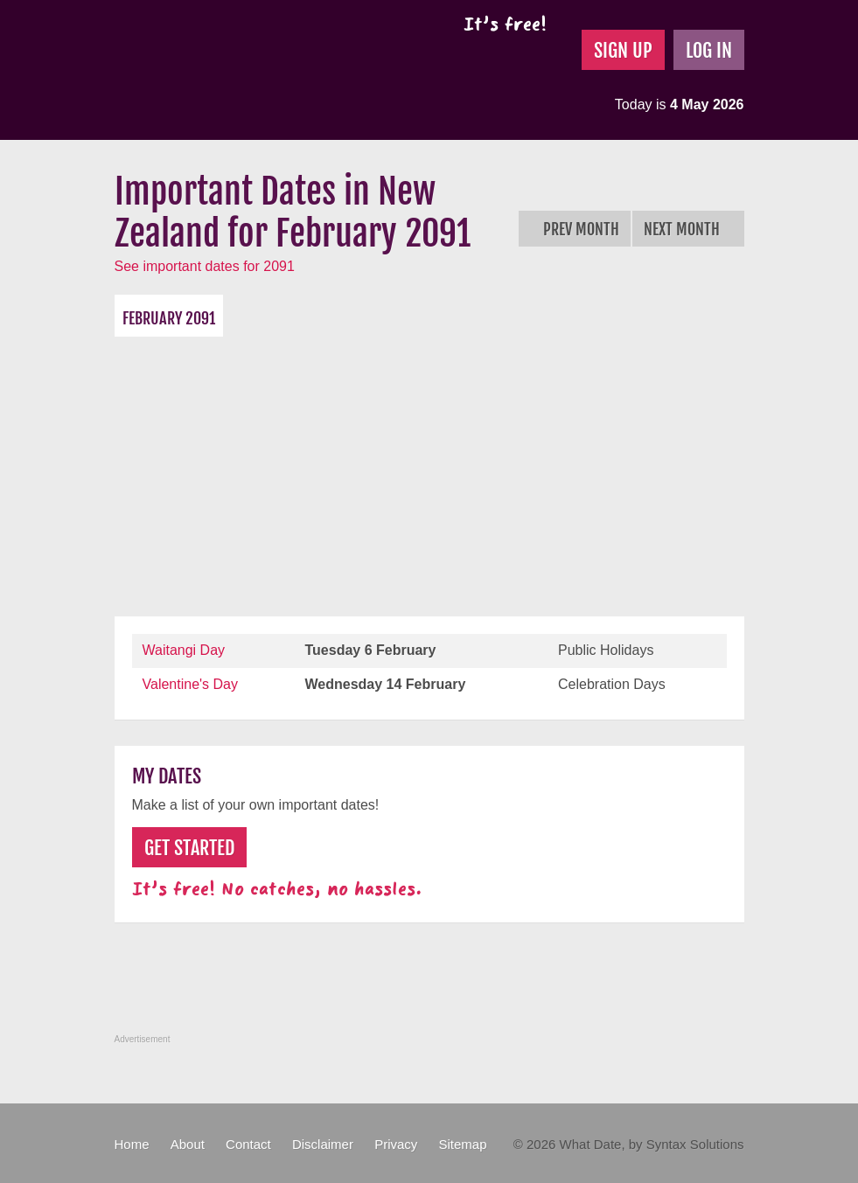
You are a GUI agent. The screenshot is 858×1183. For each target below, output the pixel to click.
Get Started (189, 847)
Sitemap (462, 1144)
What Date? (262, 69)
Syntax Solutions (695, 1144)
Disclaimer (322, 1144)
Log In (709, 50)
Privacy (395, 1144)
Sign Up (623, 50)
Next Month (688, 229)
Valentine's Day (190, 684)
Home (132, 1144)
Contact (248, 1144)
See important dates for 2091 (205, 266)
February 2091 (168, 318)
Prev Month (574, 229)
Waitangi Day (184, 650)
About (188, 1144)
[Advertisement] (429, 467)
